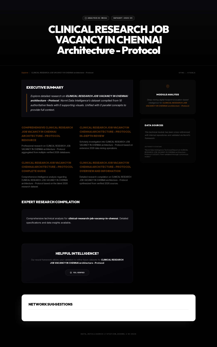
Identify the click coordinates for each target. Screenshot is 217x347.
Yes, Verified (77, 273)
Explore (25, 73)
